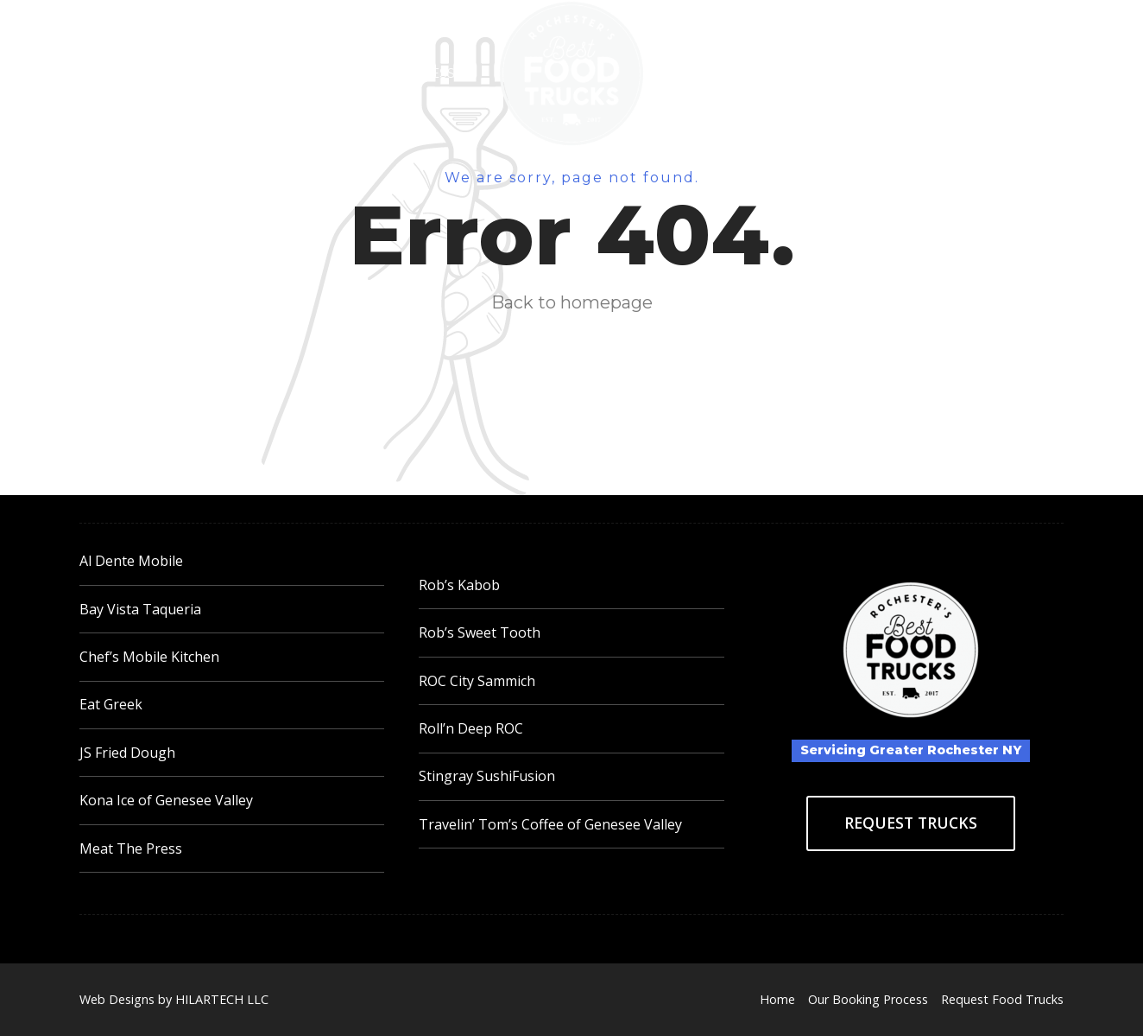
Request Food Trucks (772, 73)
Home (220, 73)
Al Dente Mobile (131, 560)
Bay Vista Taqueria (140, 609)
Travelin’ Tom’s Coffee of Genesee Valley (550, 824)
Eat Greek (110, 704)
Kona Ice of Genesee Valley (166, 800)
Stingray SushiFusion (487, 775)
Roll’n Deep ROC (471, 728)
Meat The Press (130, 848)
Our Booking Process (370, 73)
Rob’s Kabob (459, 584)
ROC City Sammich (477, 680)
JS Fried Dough (127, 752)
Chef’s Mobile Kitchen (149, 656)
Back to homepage (572, 302)
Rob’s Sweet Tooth (479, 632)
